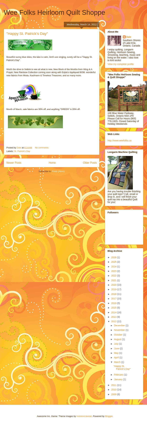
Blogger (108, 416)
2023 (114, 271)
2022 (114, 275)
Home (52, 162)
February (119, 374)
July (116, 343)
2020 (114, 285)
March (117, 362)
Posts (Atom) (58, 171)
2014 (114, 312)
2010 (114, 389)
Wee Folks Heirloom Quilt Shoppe (54, 12)
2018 (114, 294)
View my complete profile (121, 64)
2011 (114, 385)
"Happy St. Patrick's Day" (27, 34)
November (119, 330)
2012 (114, 321)
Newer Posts (13, 162)
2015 (114, 307)
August (118, 339)
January (118, 379)
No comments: (42, 147)
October (118, 334)
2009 (114, 394)
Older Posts (90, 162)
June (117, 348)
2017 (114, 298)
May (116, 353)
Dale (128, 37)
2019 (114, 289)
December (119, 325)
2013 (114, 317)
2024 (114, 266)
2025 (114, 262)
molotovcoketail (84, 416)
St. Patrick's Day (22, 151)
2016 (114, 303)
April (116, 357)
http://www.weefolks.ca (119, 140)
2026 (114, 257)
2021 (114, 280)
